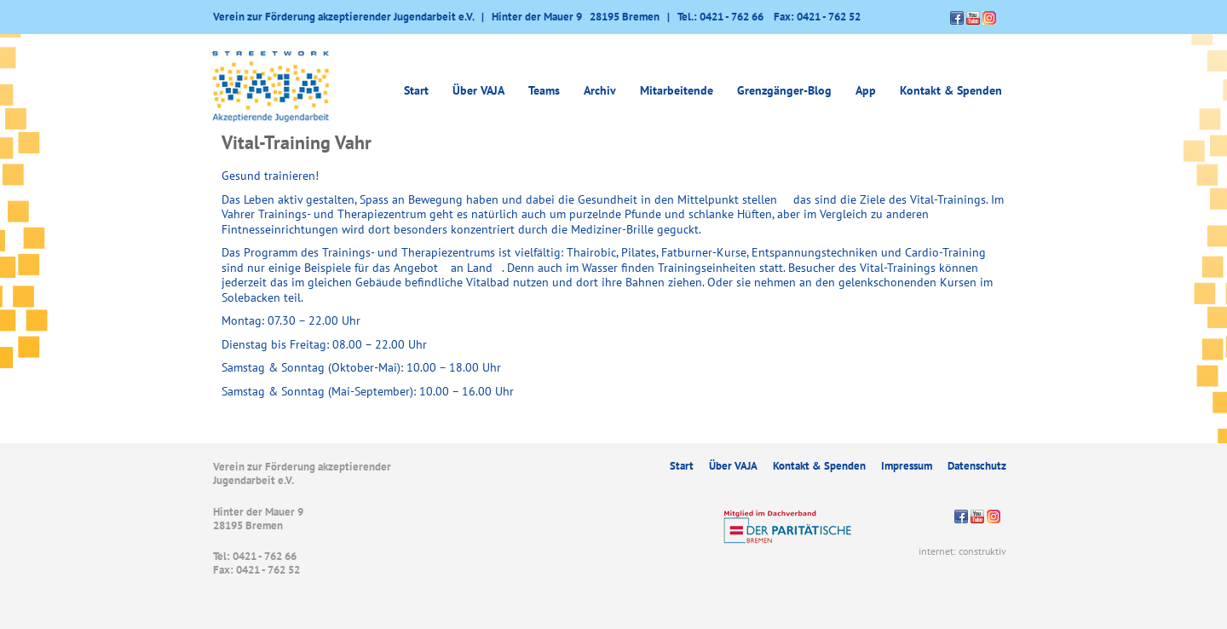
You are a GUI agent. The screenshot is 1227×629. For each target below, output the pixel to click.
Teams (544, 90)
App (865, 90)
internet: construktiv (962, 551)
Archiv (600, 90)
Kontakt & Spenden (951, 90)
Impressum (906, 466)
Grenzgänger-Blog (784, 90)
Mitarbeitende (676, 90)
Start (416, 90)
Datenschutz (977, 466)
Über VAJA (478, 90)
